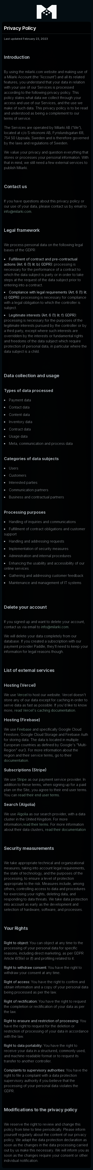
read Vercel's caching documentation (44, 710)
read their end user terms (38, 795)
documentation (16, 760)
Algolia (22, 814)
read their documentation (65, 829)
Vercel (22, 695)
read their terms (35, 824)
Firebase (24, 729)
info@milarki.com (17, 211)
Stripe (22, 779)
